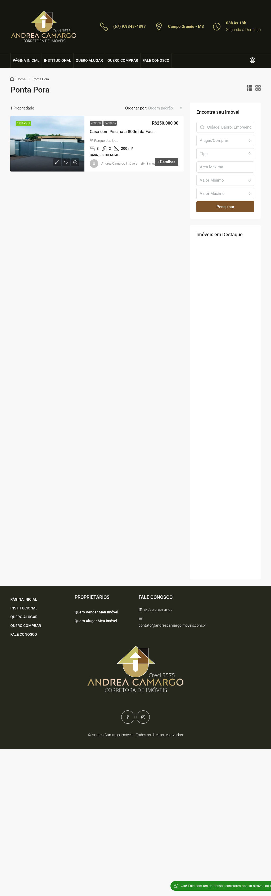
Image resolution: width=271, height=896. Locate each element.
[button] (249, 88)
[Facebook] (127, 717)
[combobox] (165, 108)
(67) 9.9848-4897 (129, 26)
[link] (47, 144)
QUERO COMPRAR (122, 60)
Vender (96, 123)
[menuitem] (252, 60)
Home (21, 79)
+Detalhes (166, 162)
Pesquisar (225, 206)
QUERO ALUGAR (89, 60)
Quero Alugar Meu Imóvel (96, 621)
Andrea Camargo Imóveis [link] (119, 163)
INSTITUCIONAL (57, 60)
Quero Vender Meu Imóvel (96, 612)
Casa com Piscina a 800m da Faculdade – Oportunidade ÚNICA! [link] (150, 131)
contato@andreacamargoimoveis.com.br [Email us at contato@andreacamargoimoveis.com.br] (172, 625)
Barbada (110, 123)
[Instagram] (143, 717)
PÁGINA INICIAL (26, 60)
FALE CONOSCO (156, 60)
